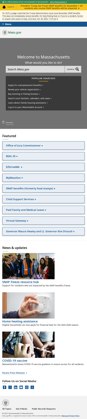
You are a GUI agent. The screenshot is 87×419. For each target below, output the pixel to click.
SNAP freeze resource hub (20, 282)
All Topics (6, 408)
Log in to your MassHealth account (25, 107)
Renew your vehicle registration (23, 89)
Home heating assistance (20, 321)
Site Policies (21, 408)
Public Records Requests (44, 408)
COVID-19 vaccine (14, 360)
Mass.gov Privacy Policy (70, 416)
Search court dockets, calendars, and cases (29, 98)
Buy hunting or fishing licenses (23, 94)
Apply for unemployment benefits (25, 85)
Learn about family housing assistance (27, 102)
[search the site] (35, 69)
